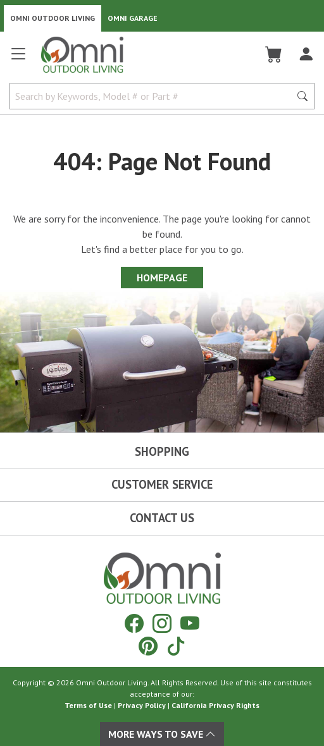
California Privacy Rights (215, 705)
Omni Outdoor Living (52, 18)
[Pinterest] (148, 645)
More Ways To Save (162, 734)
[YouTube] (189, 623)
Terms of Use (88, 705)
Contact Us (162, 517)
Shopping (162, 451)
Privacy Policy (142, 705)
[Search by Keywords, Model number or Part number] (153, 96)
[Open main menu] (18, 59)
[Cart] (273, 54)
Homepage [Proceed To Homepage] (162, 277)
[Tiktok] (175, 645)
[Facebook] (134, 623)
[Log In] (306, 54)
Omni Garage (133, 18)
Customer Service (162, 484)
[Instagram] (162, 623)
